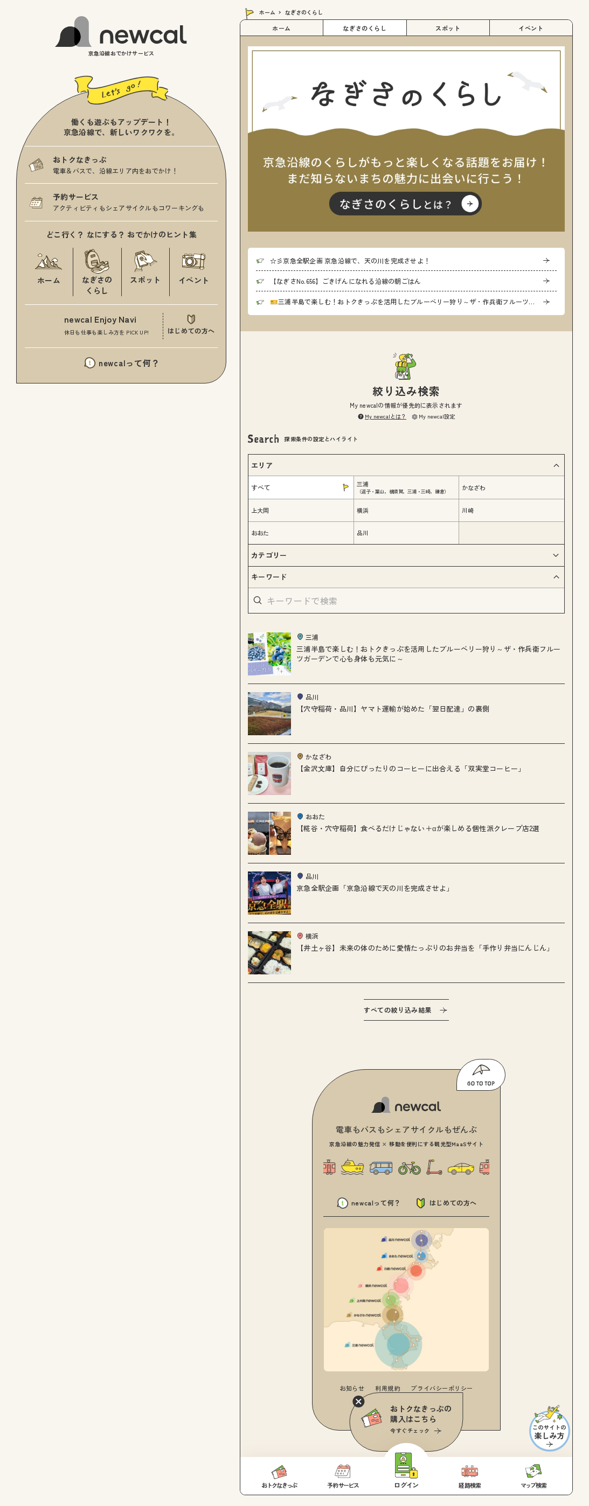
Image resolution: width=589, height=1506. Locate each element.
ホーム (267, 12)
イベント (530, 28)
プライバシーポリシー (442, 1388)
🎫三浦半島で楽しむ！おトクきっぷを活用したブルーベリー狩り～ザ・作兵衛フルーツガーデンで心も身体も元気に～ (413, 301)
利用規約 (387, 1388)
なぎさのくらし (364, 28)
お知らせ (351, 1388)
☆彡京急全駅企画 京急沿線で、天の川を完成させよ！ (350, 260)
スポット (447, 28)
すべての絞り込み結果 (398, 1009)
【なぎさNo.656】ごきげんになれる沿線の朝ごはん (345, 280)
